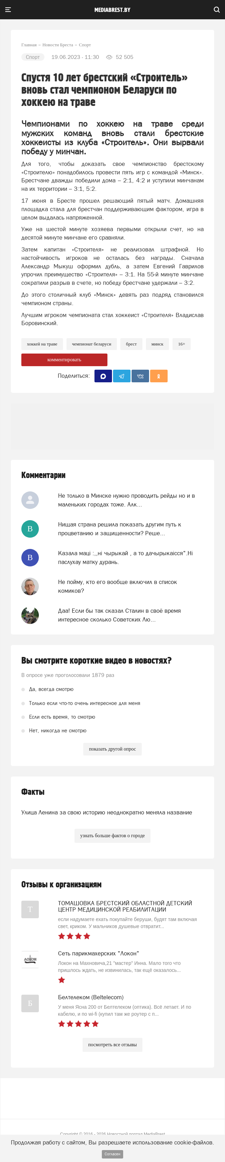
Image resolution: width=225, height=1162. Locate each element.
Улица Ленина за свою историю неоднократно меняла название (106, 812)
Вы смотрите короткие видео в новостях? (96, 661)
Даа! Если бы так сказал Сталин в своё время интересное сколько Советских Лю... (119, 615)
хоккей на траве (42, 344)
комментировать (64, 359)
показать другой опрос (112, 749)
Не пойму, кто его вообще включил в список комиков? (117, 586)
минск (157, 344)
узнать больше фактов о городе (112, 835)
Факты (32, 792)
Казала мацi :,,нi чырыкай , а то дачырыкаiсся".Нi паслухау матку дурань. (125, 557)
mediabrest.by (112, 10)
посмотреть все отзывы (112, 1044)
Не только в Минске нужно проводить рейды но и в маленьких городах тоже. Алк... (126, 500)
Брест (131, 344)
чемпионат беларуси (91, 344)
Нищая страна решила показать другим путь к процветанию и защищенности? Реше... (119, 528)
